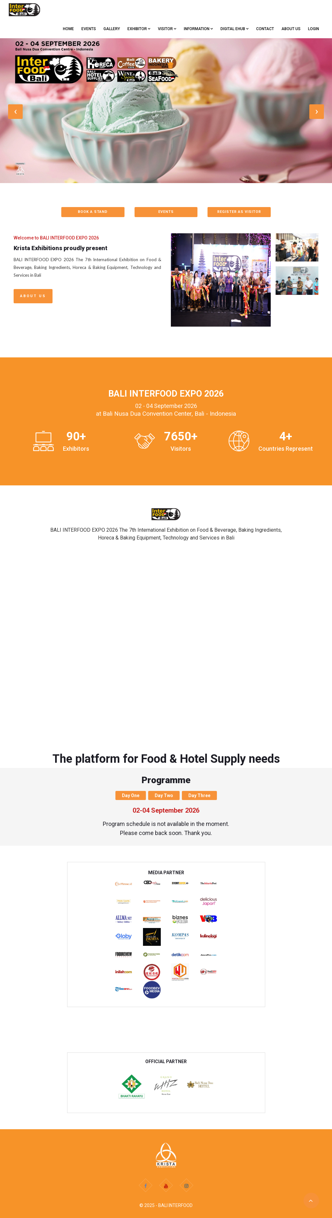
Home (68, 29)
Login (313, 29)
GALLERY (111, 29)
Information (198, 29)
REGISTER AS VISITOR (239, 212)
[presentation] (15, 111)
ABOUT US (291, 29)
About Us (33, 296)
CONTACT (265, 29)
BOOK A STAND (93, 212)
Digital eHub (234, 29)
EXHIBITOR (138, 29)
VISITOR (167, 29)
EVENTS (88, 29)
